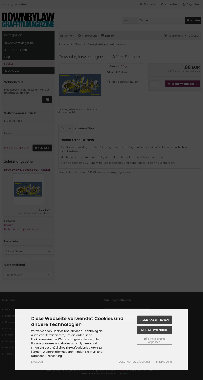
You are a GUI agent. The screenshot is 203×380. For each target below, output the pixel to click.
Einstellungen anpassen (154, 340)
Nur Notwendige (154, 330)
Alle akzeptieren (154, 319)
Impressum (164, 362)
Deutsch (37, 362)
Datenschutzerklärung (134, 362)
